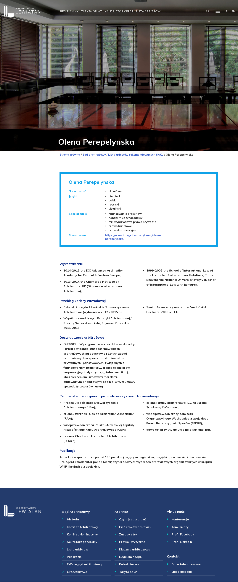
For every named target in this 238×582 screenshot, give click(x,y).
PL (227, 11)
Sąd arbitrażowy (94, 154)
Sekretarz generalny (82, 542)
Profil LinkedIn (181, 542)
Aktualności (176, 511)
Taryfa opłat (91, 11)
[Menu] (217, 11)
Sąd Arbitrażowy (76, 511)
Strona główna (70, 154)
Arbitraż (121, 511)
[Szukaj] (207, 11)
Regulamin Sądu (130, 557)
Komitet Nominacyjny (82, 534)
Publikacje (74, 557)
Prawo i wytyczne (132, 542)
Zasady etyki (128, 534)
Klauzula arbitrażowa (134, 549)
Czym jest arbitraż (132, 519)
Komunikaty (180, 527)
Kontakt (173, 556)
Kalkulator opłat (119, 11)
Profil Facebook (182, 534)
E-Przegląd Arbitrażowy (84, 564)
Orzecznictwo (77, 572)
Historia (73, 519)
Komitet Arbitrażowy (82, 527)
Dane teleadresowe (186, 564)
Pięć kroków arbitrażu (135, 527)
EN (233, 11)
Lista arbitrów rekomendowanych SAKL (135, 154)
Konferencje (180, 519)
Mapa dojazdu (181, 571)
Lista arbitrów (148, 11)
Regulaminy (69, 11)
